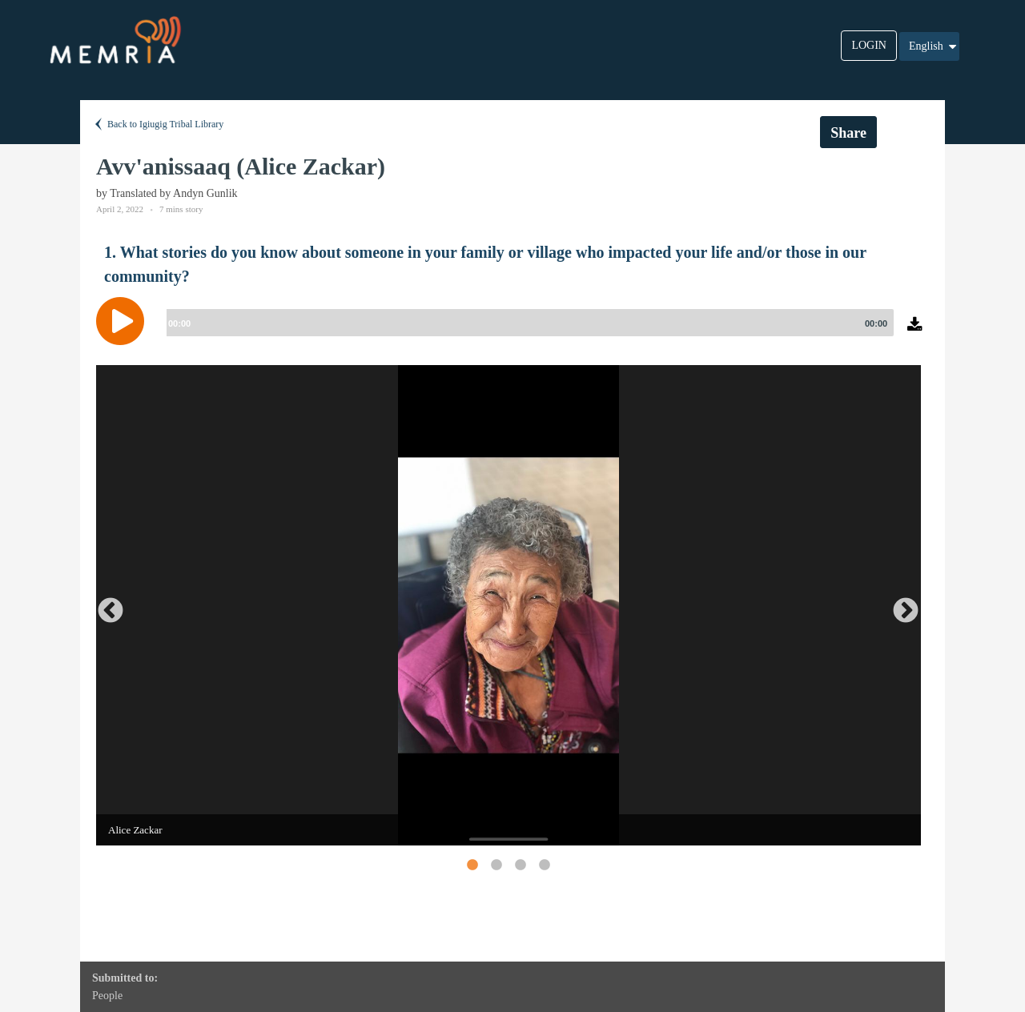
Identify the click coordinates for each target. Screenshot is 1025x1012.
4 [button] (544, 864)
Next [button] (899, 605)
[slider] (527, 322)
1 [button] (471, 864)
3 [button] (519, 864)
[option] (508, 605)
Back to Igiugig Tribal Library (157, 124)
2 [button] (495, 864)
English (934, 46)
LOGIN (868, 45)
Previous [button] (104, 605)
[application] (512, 333)
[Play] (124, 321)
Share (848, 133)
